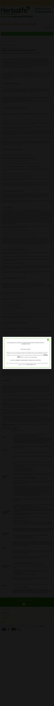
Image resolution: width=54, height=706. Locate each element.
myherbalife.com (31, 364)
